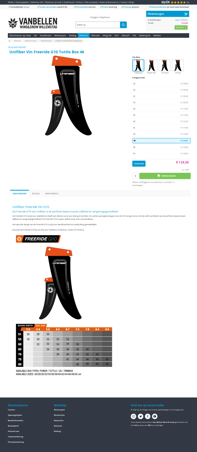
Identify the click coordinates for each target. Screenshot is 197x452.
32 (161, 96)
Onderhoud (69, 2)
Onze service (51, 193)
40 (161, 121)
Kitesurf (125, 35)
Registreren (105, 17)
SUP (116, 35)
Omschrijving (19, 193)
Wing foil (107, 35)
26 (161, 83)
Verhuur (79, 2)
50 (161, 153)
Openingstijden (22, 2)
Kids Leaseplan (91, 2)
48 (161, 147)
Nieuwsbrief (13, 426)
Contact (123, 2)
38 (161, 115)
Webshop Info (37, 2)
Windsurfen (59, 415)
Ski (35, 35)
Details (36, 193)
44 (161, 134)
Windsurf (83, 35)
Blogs (131, 2)
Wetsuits (95, 35)
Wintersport (60, 35)
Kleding (72, 35)
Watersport (144, 35)
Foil (134, 35)
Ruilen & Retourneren (109, 2)
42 (161, 127)
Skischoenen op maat (20, 35)
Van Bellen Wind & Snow (164, 422)
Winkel (11, 2)
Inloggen (94, 17)
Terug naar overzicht (17, 47)
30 (161, 90)
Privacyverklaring (16, 442)
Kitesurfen (58, 420)
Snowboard (45, 35)
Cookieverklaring (15, 436)
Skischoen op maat (53, 2)
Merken (157, 35)
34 (161, 102)
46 (161, 140)
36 (161, 108)
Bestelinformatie (15, 420)
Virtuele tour (13, 431)
